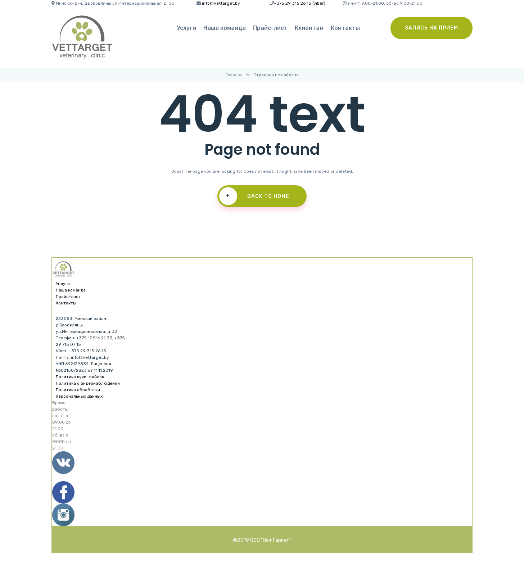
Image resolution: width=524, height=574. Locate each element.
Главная (234, 74)
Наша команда (224, 27)
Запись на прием (431, 28)
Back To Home (254, 196)
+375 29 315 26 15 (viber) (299, 3)
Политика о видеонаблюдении (88, 383)
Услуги (186, 27)
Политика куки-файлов (80, 376)
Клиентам (309, 27)
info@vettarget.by (221, 3)
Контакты (345, 27)
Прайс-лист (270, 27)
